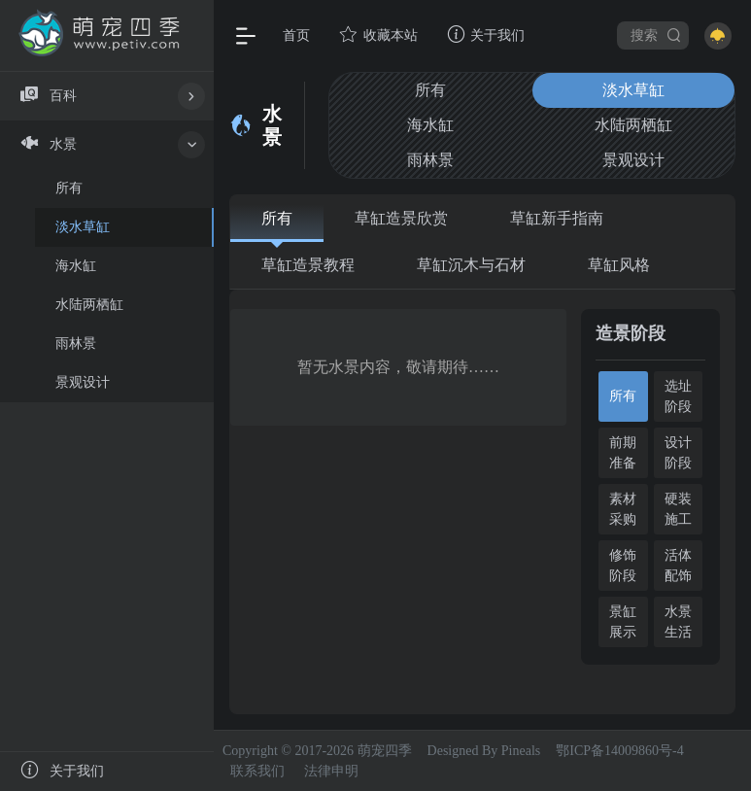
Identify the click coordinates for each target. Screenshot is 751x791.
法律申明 (331, 771)
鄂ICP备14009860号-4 (619, 750)
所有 (430, 90)
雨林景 (430, 160)
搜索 (656, 35)
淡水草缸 (633, 90)
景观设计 (633, 160)
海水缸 (430, 125)
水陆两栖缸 (633, 125)
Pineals (520, 750)
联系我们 (257, 771)
